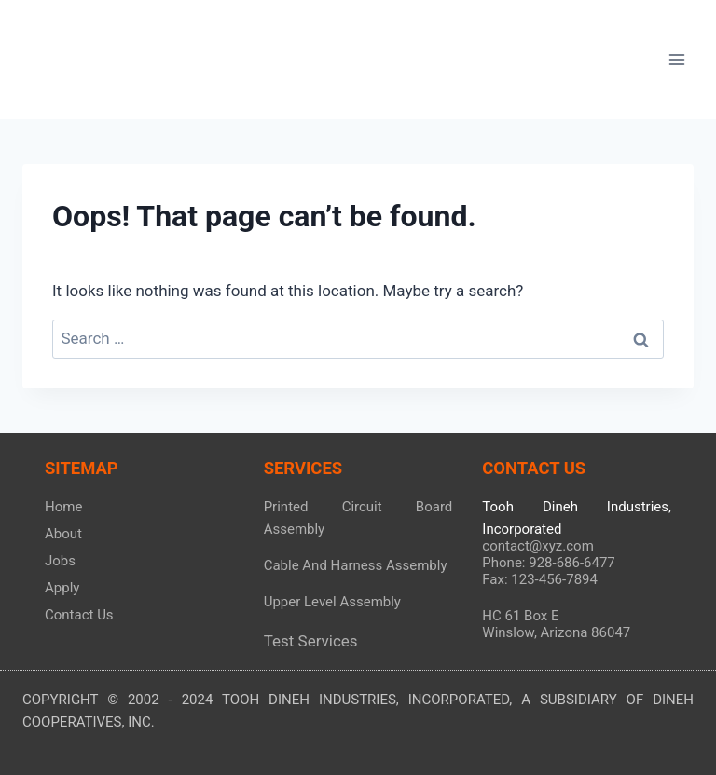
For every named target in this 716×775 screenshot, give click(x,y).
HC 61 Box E (520, 615)
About (63, 533)
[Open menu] (676, 59)
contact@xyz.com (537, 545)
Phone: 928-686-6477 (548, 562)
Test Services (311, 641)
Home (63, 506)
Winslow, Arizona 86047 (556, 632)
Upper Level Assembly (332, 601)
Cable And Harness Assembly (356, 565)
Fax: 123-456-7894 (540, 579)
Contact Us (79, 614)
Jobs (60, 560)
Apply (62, 587)
